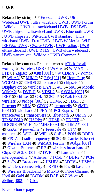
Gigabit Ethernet (21, 148)
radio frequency (37, 138)
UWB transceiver (16, 55)
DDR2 (74, 157)
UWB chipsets (16, 36)
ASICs (27, 134)
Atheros (40, 157)
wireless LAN (39, 87)
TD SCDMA (12, 120)
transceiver (11, 115)
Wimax (86, 73)
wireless (9, 101)
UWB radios (66, 45)
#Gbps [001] (80, 143)
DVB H (29, 92)
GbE (57, 134)
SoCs (11, 162)
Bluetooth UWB (79, 31)
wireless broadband (68, 148)
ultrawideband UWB (50, 27)
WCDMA (10, 82)
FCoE (57, 157)
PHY (44, 110)
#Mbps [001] (32, 101)
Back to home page (18, 189)
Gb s (34, 180)
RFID (53, 166)
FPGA (12, 138)
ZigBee (22, 73)
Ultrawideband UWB (45, 31)
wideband (25, 110)
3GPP (54, 96)
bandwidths (70, 152)
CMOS (30, 82)
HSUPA (52, 162)
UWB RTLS (39, 50)
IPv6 (6, 176)
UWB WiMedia (66, 41)
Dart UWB (41, 41)
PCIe (90, 157)
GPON (42, 106)
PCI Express (64, 110)
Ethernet (9, 106)
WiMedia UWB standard (51, 36)
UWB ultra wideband (70, 50)
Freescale (53, 129)
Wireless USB (32, 68)
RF (43, 148)
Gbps (6, 152)
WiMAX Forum (50, 143)
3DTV (70, 162)
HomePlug (76, 78)
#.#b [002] (73, 96)
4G (60, 87)
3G (58, 138)
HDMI (53, 120)
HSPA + (88, 162)
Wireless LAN (19, 143)
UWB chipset (13, 31)
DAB (54, 176)
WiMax (56, 68)
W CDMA (65, 73)
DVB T (49, 152)
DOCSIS (9, 124)
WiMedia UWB (17, 27)
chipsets (71, 82)
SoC (72, 87)
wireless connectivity (24, 166)
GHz (39, 96)
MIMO (32, 78)
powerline (31, 129)
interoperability (15, 157)
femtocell (50, 82)
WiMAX (76, 68)
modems (9, 134)
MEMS (53, 171)
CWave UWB (41, 45)
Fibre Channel (77, 171)
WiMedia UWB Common (55, 55)
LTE (5, 73)
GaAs (12, 129)
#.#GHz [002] (72, 92)
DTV (72, 129)
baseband (84, 166)
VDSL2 (48, 92)
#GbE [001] (27, 152)
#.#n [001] (42, 73)
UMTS (80, 115)
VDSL (73, 101)
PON (72, 134)
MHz (26, 106)
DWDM (36, 176)
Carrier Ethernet (80, 138)
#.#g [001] (52, 78)
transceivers (36, 115)
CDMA (56, 101)
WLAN (13, 78)
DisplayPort (12, 87)
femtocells (63, 106)
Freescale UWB (54, 17)
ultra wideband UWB (50, 22)
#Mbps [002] (13, 180)
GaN (20, 176)
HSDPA (35, 120)
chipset (23, 96)
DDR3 (87, 134)
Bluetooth (61, 115)
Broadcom (31, 162)
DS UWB (79, 27)
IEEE (6, 96)
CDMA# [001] (77, 124)
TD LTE (72, 120)
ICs (67, 166)
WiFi (43, 134)
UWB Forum (82, 22)
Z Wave (71, 176)
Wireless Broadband (24, 171)
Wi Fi (27, 124)
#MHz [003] (49, 124)
